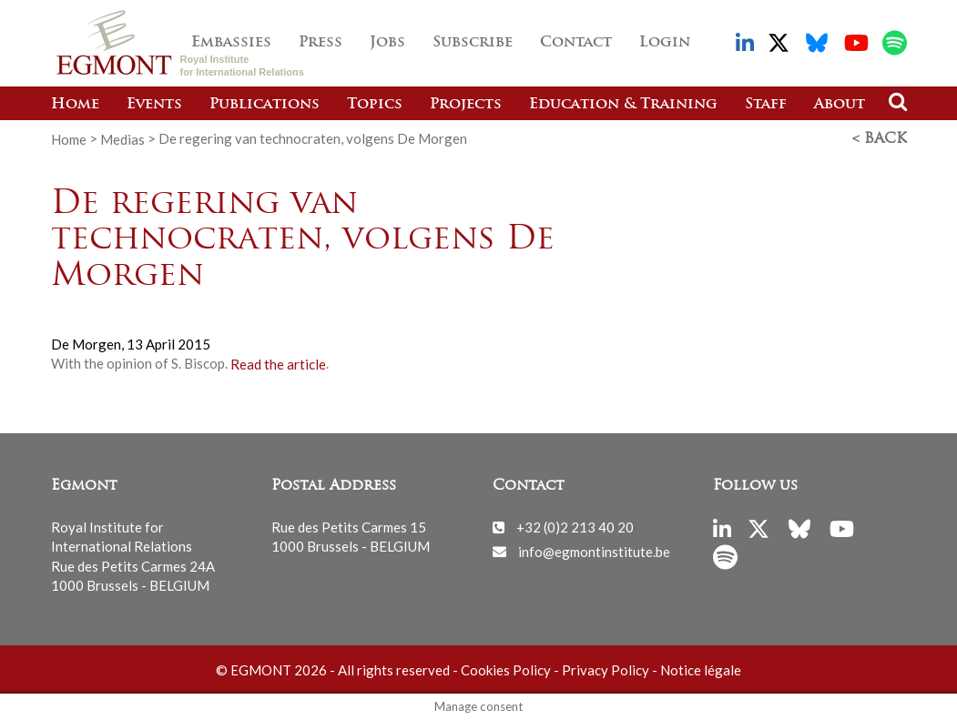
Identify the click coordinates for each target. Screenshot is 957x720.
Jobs (387, 42)
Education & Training (623, 104)
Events (154, 104)
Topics (374, 104)
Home (75, 104)
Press (320, 42)
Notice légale (700, 670)
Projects (466, 104)
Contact (576, 42)
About (839, 104)
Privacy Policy (605, 670)
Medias (122, 138)
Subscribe (473, 42)
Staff (766, 104)
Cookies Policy (506, 670)
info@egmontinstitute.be (594, 551)
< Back (879, 139)
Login (664, 42)
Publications (264, 104)
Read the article (278, 363)
